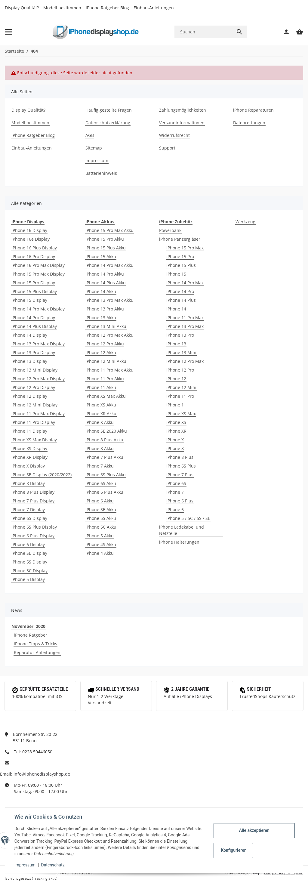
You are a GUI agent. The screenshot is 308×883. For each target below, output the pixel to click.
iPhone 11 (176, 405)
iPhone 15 (176, 274)
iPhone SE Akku (100, 509)
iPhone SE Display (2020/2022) (41, 474)
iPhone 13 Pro (180, 335)
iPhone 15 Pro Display (33, 283)
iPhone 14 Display (29, 335)
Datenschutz (53, 865)
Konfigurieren (233, 850)
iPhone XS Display (29, 448)
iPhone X (175, 440)
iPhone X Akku (99, 422)
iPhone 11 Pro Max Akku (109, 370)
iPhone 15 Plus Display (34, 291)
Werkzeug (245, 221)
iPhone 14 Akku (100, 291)
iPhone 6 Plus (179, 501)
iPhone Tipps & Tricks (35, 644)
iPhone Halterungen (179, 542)
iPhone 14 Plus (181, 300)
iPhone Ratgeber (30, 635)
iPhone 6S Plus (181, 466)
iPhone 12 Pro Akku (104, 344)
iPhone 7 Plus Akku (104, 457)
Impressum (25, 865)
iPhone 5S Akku (100, 518)
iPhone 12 (176, 378)
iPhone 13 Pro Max (185, 326)
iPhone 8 (175, 448)
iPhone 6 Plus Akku (104, 492)
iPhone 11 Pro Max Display (38, 413)
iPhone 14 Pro (180, 291)
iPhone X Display (28, 466)
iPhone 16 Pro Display (33, 256)
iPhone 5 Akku (99, 536)
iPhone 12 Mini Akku (105, 361)
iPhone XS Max (181, 413)
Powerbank (170, 230)
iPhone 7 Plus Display (32, 501)
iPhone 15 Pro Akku (104, 239)
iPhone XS (176, 422)
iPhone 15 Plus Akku (105, 248)
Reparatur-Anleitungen (37, 652)
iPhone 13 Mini (181, 352)
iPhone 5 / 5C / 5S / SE (188, 518)
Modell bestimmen (62, 8)
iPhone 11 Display (29, 431)
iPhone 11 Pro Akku (104, 378)
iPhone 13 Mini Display (34, 370)
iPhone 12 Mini (181, 387)
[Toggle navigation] (8, 32)
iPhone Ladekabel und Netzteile (181, 530)
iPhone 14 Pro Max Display (38, 309)
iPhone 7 (175, 492)
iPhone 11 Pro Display (33, 422)
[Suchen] (203, 32)
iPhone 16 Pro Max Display (38, 265)
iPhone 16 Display (29, 230)
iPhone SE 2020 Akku (106, 431)
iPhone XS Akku (100, 405)
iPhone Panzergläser (179, 239)
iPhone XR (176, 431)
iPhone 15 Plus (181, 265)
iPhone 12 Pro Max (185, 361)
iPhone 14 (176, 309)
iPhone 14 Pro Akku (104, 274)
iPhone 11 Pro (180, 396)
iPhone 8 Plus (179, 457)
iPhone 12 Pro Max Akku (109, 335)
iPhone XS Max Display (34, 440)
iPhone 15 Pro (180, 256)
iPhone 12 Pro (180, 370)
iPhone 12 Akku (100, 352)
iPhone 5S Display (29, 562)
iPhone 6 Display (28, 544)
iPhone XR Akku (100, 413)
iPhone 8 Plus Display (32, 492)
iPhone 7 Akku (99, 466)
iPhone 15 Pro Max (185, 248)
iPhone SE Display (29, 553)
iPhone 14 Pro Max (185, 283)
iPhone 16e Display (30, 239)
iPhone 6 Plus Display (32, 536)
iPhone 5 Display (28, 579)
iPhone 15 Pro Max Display (38, 274)
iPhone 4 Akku (99, 553)
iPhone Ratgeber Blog (107, 8)
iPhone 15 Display (29, 300)
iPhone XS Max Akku (105, 396)
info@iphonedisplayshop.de (42, 774)
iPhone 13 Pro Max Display (38, 344)
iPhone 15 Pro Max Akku (109, 230)
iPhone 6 (175, 509)
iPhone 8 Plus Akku (104, 440)
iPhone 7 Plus (179, 474)
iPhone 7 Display (28, 509)
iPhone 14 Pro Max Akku (109, 265)
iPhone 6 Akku (99, 501)
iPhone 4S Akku (100, 544)
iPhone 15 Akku (100, 256)
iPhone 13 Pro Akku (104, 309)
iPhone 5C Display (29, 570)
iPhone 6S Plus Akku (105, 474)
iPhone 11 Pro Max (185, 317)
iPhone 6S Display (29, 518)
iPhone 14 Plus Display (34, 326)
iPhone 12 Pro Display (33, 387)
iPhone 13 (176, 344)
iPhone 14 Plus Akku (105, 283)
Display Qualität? (22, 8)
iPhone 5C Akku (100, 527)
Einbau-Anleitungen (154, 8)
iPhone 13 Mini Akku (105, 326)
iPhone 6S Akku (100, 483)
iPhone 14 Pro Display (33, 317)
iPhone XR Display (29, 457)
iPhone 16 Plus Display (34, 248)
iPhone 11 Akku (100, 387)
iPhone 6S (176, 483)
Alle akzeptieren (254, 830)
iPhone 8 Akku (99, 448)
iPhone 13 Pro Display (33, 352)
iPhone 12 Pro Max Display (38, 378)
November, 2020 (28, 626)
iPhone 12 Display (29, 396)
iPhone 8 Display (28, 483)
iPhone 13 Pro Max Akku (109, 300)
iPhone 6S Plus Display (34, 527)
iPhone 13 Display (29, 361)
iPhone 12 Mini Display (34, 405)
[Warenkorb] (296, 32)
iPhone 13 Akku (100, 317)
